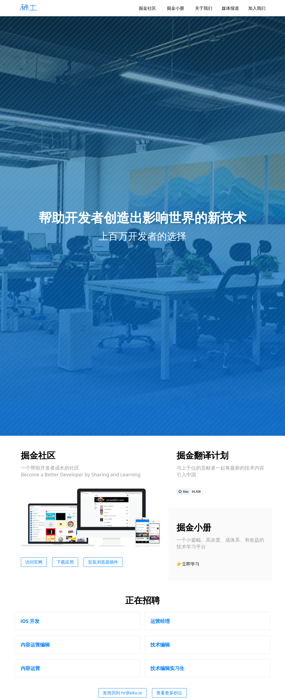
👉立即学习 (188, 564)
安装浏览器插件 (103, 562)
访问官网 (33, 562)
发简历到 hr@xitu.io (122, 693)
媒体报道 (227, 8)
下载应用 (65, 562)
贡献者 (208, 467)
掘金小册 (171, 8)
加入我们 (255, 8)
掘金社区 (143, 8)
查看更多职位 (169, 693)
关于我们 (199, 8)
